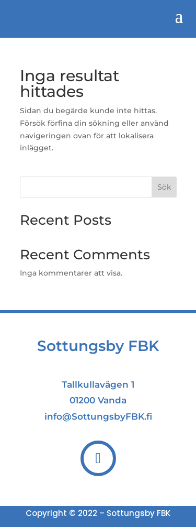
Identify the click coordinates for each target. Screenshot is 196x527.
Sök (164, 187)
